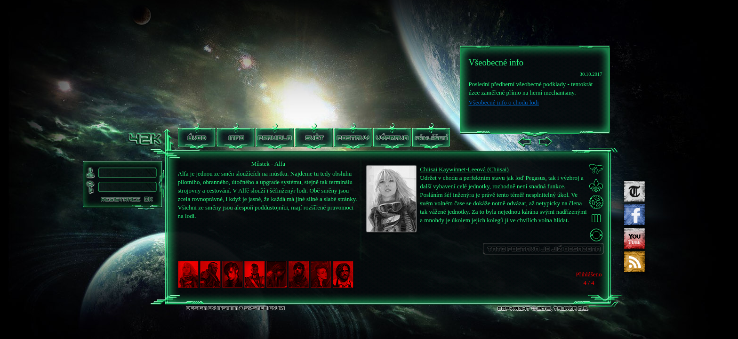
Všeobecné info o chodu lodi (504, 102)
